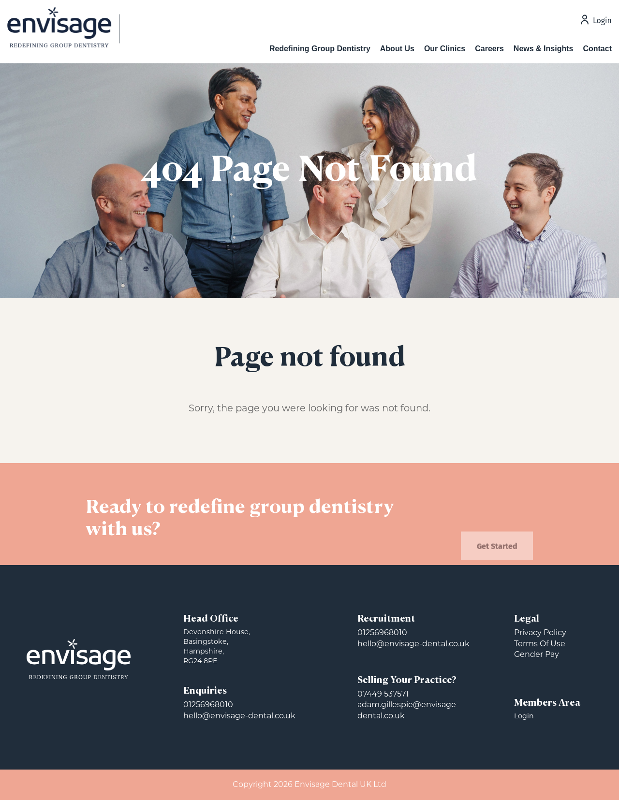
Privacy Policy (540, 632)
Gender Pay (536, 654)
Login (602, 21)
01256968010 (208, 704)
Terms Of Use (539, 643)
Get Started (497, 555)
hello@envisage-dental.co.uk (239, 715)
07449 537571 (383, 693)
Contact (597, 48)
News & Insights (544, 48)
